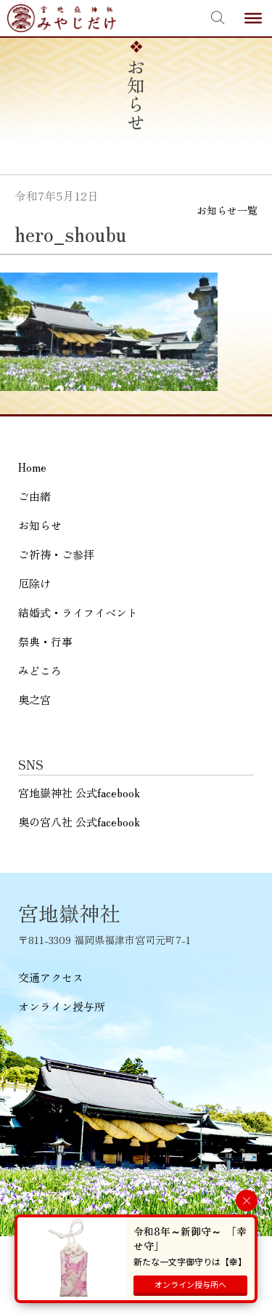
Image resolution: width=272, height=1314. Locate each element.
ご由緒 (34, 496)
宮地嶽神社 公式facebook (79, 792)
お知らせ (40, 525)
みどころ (40, 670)
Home (32, 467)
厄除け (34, 583)
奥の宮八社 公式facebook (79, 821)
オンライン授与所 (61, 1006)
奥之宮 (34, 699)
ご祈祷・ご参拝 (56, 554)
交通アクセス (50, 977)
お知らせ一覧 (227, 210)
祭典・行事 (45, 641)
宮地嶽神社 (61, 18)
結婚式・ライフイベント (78, 612)
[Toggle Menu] (253, 18)
